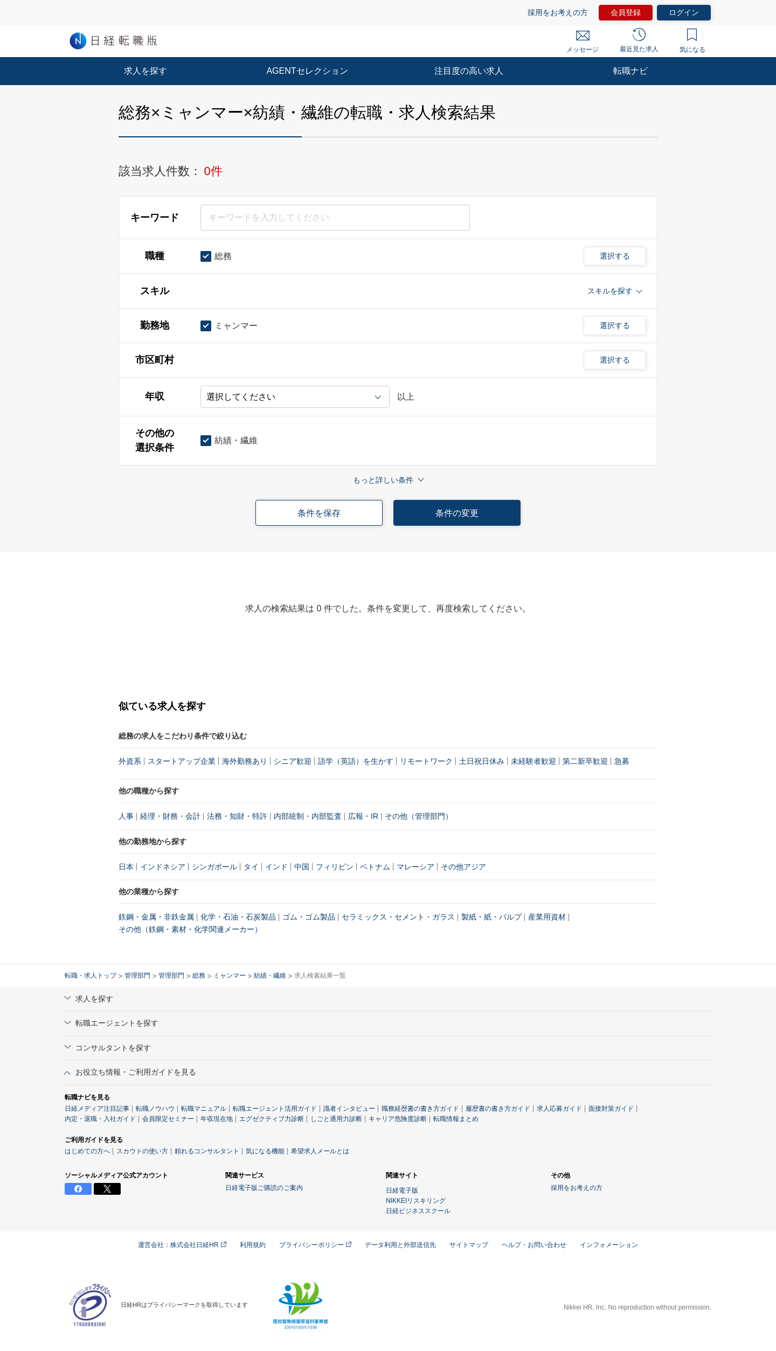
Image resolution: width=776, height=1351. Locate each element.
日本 (126, 866)
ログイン (684, 12)
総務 (198, 975)
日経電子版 (402, 1190)
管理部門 (137, 975)
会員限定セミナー (168, 1119)
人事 (126, 816)
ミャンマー (229, 975)
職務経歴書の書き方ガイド (420, 1108)
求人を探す (145, 70)
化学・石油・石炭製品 (238, 917)
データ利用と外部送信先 (400, 1245)
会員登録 (626, 12)
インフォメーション (609, 1245)
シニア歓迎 (292, 761)
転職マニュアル (203, 1108)
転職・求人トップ (90, 975)
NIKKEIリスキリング (416, 1200)
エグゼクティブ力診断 (271, 1119)
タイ (251, 866)
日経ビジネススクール (418, 1211)
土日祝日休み (481, 761)
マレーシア (415, 866)
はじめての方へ (87, 1151)
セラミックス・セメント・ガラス (398, 917)
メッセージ (582, 42)
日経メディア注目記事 (97, 1108)
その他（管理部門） (419, 816)
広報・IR (363, 816)
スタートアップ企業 (182, 761)
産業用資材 (547, 917)
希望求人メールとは (320, 1151)
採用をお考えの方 (558, 12)
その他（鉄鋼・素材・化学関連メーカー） (190, 929)
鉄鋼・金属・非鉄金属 (156, 917)
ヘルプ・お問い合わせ (534, 1245)
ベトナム (375, 866)
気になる (692, 41)
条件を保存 (319, 513)
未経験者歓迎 (533, 761)
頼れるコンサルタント (207, 1151)
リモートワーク (426, 761)
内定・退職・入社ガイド (100, 1119)
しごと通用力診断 (336, 1119)
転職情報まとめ (456, 1119)
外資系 (130, 761)
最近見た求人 (639, 40)
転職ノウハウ (155, 1108)
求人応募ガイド (559, 1108)
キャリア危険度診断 (398, 1119)
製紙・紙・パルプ (491, 917)
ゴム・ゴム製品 (308, 917)
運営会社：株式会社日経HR (182, 1245)
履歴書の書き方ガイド (498, 1108)
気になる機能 (265, 1151)
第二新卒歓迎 (585, 761)
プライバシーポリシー (315, 1245)
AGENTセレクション (307, 70)
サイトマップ (468, 1245)
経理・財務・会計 (170, 816)
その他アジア (463, 866)
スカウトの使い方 (142, 1151)
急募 (621, 761)
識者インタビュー (349, 1108)
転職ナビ (630, 70)
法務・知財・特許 (237, 816)
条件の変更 (457, 513)
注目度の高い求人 (468, 70)
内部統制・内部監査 (308, 816)
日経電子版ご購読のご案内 (264, 1188)
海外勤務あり (244, 761)
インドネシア (162, 866)
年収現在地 (216, 1119)
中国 (301, 866)
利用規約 (253, 1245)
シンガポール (214, 866)
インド (276, 866)
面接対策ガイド (611, 1108)
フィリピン (335, 866)
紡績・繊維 (270, 975)
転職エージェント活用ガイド (275, 1108)
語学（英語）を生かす (355, 761)
